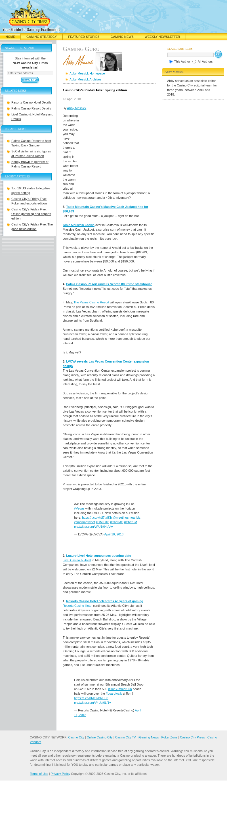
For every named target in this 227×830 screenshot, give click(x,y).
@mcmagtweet (84, 522)
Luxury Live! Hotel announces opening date (98, 555)
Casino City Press (192, 737)
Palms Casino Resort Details (31, 108)
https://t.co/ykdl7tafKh (97, 517)
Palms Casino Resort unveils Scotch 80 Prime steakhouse (109, 284)
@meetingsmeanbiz (126, 517)
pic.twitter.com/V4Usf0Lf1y (92, 702)
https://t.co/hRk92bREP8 (91, 698)
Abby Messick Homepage (87, 73)
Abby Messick (76, 108)
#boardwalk (114, 693)
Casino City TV (125, 737)
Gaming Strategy (41, 36)
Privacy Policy (60, 773)
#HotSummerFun (120, 689)
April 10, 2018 (113, 534)
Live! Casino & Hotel (77, 560)
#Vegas (79, 508)
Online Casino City (100, 737)
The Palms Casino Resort (91, 302)
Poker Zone (169, 737)
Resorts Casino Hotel (77, 605)
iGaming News (148, 737)
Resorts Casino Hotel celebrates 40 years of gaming (104, 601)
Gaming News (122, 36)
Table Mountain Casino (78, 225)
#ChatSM (130, 522)
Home (10, 36)
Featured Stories (83, 36)
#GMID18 (102, 522)
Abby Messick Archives (85, 79)
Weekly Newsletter (162, 36)
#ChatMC (116, 522)
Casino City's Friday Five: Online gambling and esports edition (31, 214)
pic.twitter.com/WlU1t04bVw (93, 526)
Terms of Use (39, 773)
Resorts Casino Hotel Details (31, 102)
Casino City (76, 737)
